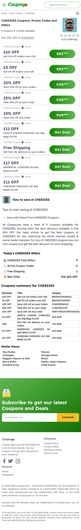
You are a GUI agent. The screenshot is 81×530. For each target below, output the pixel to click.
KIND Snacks (48, 365)
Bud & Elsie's (9, 361)
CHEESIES (27, 37)
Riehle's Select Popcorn (54, 361)
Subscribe (68, 417)
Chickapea (8, 355)
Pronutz (45, 352)
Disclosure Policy (53, 449)
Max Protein (9, 352)
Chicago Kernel (49, 355)
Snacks (19, 13)
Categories (8, 474)
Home (4, 13)
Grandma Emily (11, 365)
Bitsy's (44, 358)
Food (11, 13)
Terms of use (50, 453)
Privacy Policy (51, 446)
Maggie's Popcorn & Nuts (16, 358)
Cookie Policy (51, 443)
